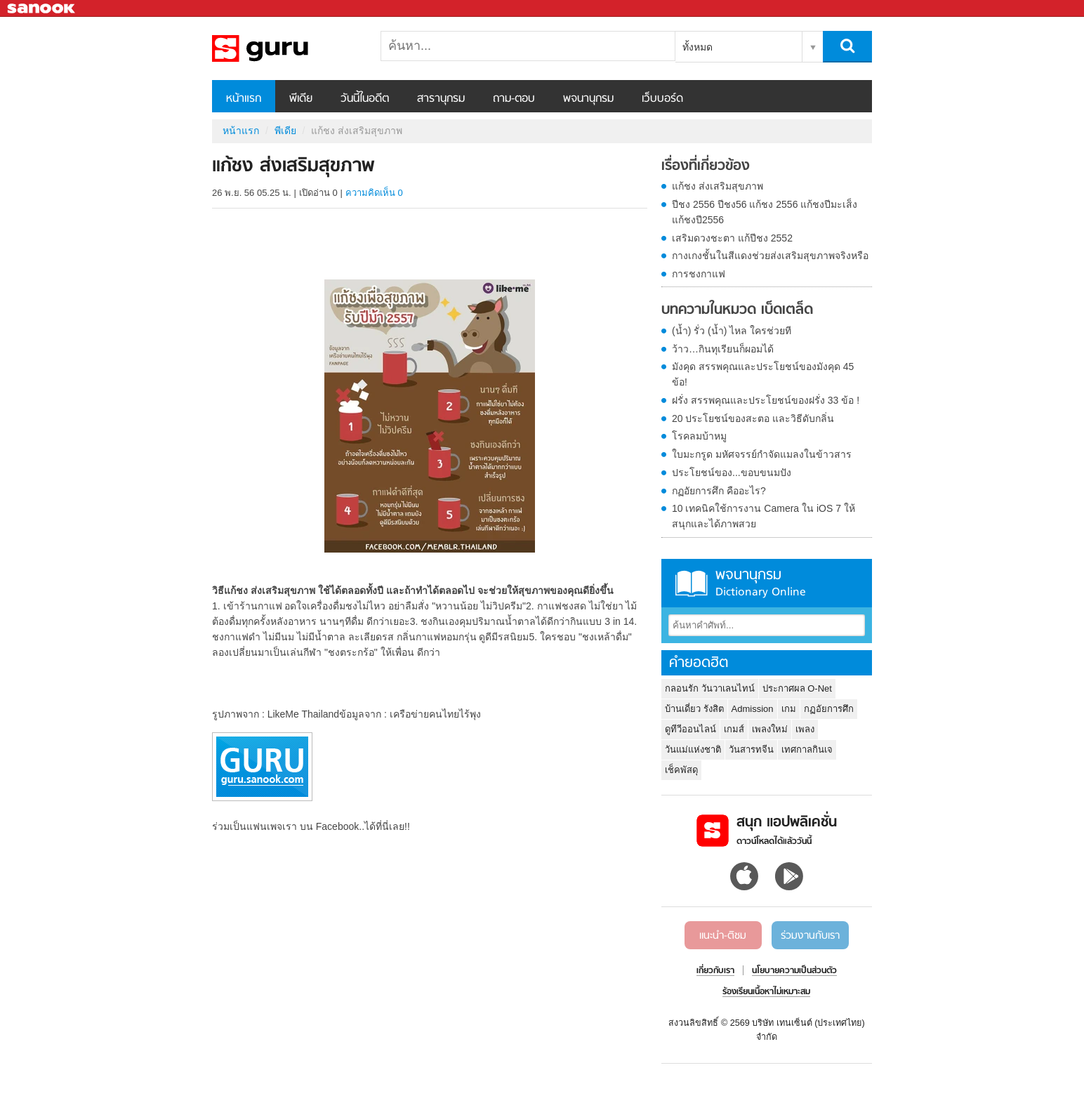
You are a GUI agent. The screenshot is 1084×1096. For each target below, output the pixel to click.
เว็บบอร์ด (662, 99)
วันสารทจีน (751, 749)
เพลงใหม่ (770, 729)
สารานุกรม (441, 99)
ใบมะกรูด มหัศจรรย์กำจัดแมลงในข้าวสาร (762, 454)
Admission (753, 709)
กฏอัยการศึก (829, 709)
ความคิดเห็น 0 (374, 192)
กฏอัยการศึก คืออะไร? (719, 490)
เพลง (804, 729)
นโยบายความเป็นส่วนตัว (794, 971)
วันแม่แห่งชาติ (693, 749)
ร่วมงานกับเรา (810, 935)
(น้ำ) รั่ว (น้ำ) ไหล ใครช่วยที (731, 330)
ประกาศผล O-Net (797, 688)
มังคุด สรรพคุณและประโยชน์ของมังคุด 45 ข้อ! (763, 374)
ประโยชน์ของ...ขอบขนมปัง (731, 472)
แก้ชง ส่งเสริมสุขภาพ (717, 186)
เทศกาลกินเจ (807, 749)
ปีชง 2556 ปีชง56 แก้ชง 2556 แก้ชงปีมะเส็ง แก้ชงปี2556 (764, 212)
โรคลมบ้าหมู (699, 436)
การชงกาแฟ (698, 273)
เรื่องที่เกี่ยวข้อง (705, 166)
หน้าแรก (243, 99)
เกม (788, 709)
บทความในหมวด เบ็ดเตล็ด (737, 310)
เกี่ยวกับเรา (715, 971)
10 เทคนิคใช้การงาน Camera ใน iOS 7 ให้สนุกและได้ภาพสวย (763, 516)
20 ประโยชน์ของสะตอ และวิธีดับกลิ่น (753, 418)
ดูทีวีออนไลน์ (690, 729)
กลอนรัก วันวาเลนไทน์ (710, 688)
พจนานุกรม (588, 99)
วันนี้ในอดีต (365, 99)
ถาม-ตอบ (514, 99)
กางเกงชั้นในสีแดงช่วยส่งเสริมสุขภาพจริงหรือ (770, 255)
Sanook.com (42, 9)
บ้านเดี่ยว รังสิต (694, 709)
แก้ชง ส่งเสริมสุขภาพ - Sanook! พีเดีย (285, 48)
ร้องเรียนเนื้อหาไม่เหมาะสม (766, 992)
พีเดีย (300, 99)
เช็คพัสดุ (681, 770)
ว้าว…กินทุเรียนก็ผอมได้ (723, 349)
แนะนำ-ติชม (722, 935)
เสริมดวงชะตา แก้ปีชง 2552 (732, 238)
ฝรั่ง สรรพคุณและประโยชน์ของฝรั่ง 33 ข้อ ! (765, 400)
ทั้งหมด (697, 47)
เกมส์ (734, 729)
